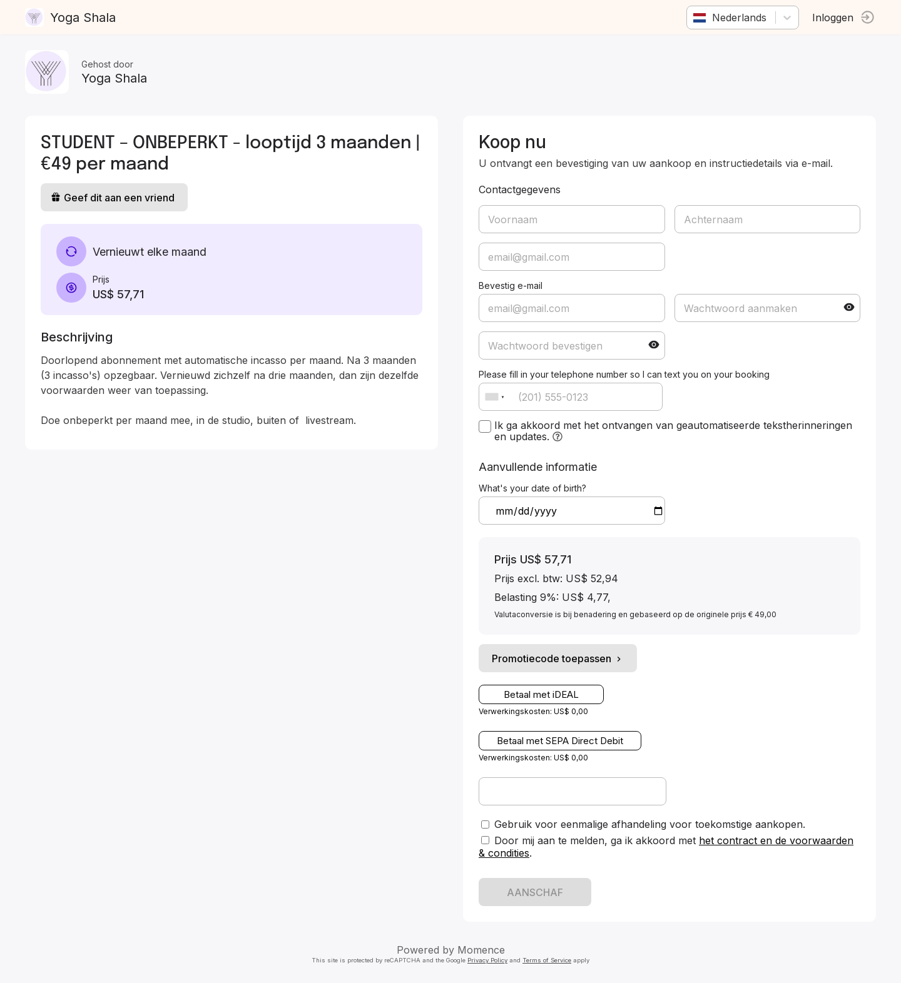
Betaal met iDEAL (541, 694)
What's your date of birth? (532, 488)
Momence (481, 950)
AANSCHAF (535, 892)
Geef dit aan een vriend (113, 197)
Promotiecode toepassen (558, 658)
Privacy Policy (487, 960)
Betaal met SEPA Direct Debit (560, 741)
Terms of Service (546, 960)
